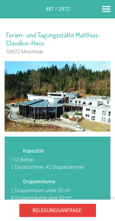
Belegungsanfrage (57, 210)
